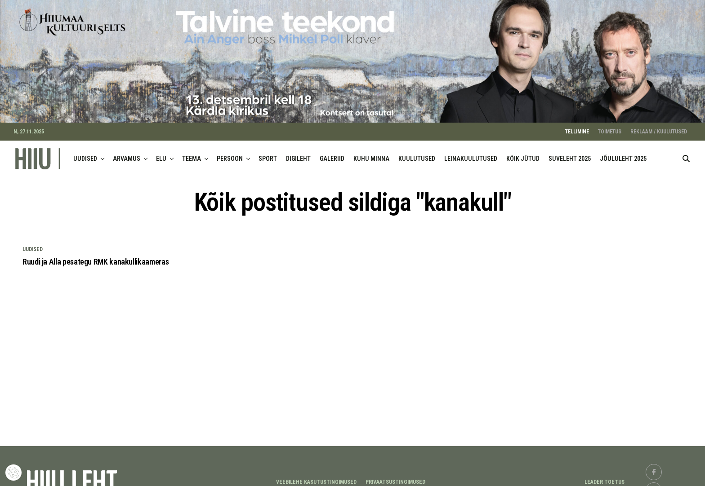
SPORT (268, 153)
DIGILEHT (298, 153)
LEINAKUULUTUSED (470, 153)
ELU (161, 153)
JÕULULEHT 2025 (623, 153)
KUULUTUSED (416, 153)
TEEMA (191, 153)
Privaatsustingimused (395, 477)
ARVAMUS (126, 153)
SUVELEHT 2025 (570, 153)
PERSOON (230, 153)
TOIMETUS (609, 127)
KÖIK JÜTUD (523, 153)
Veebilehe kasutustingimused (316, 477)
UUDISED (85, 153)
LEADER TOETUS (605, 477)
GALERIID (332, 153)
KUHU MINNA (371, 153)
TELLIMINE (577, 127)
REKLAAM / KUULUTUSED (658, 127)
